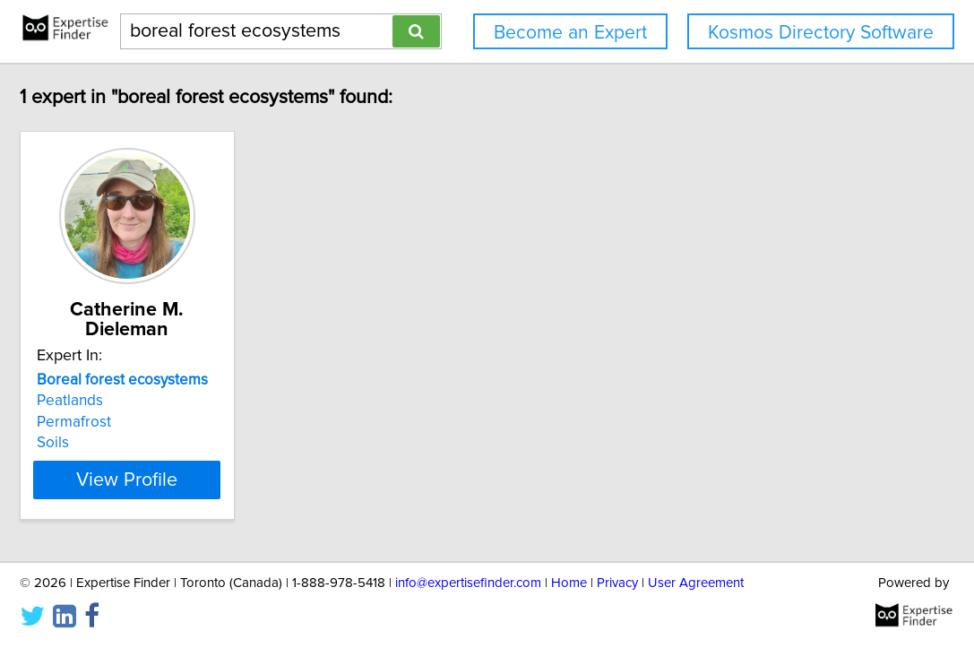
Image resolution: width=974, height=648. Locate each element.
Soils (117, 443)
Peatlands (134, 401)
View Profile (213, 479)
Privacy (617, 583)
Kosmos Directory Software (821, 32)
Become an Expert (570, 32)
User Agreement (696, 583)
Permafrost (138, 422)
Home (569, 583)
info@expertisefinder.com (468, 583)
